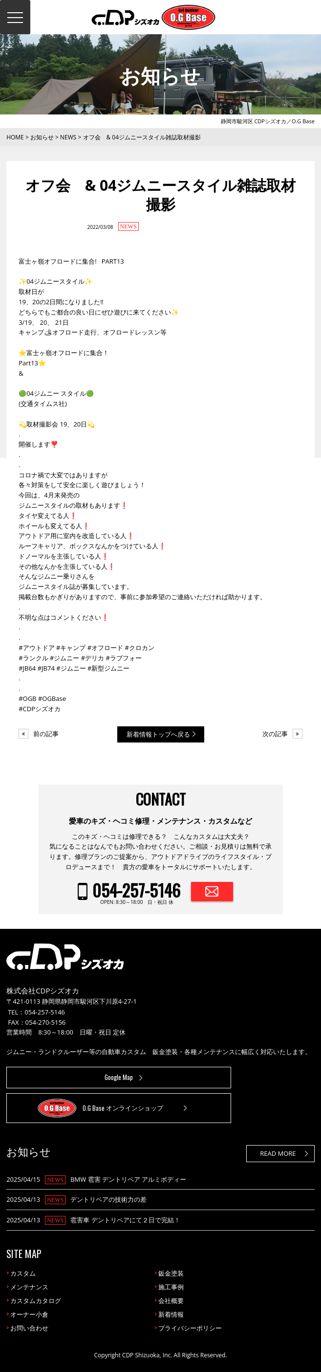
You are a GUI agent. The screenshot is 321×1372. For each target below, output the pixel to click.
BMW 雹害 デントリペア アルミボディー (128, 1179)
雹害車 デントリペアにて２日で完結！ (125, 1219)
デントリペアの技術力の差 (108, 1199)
